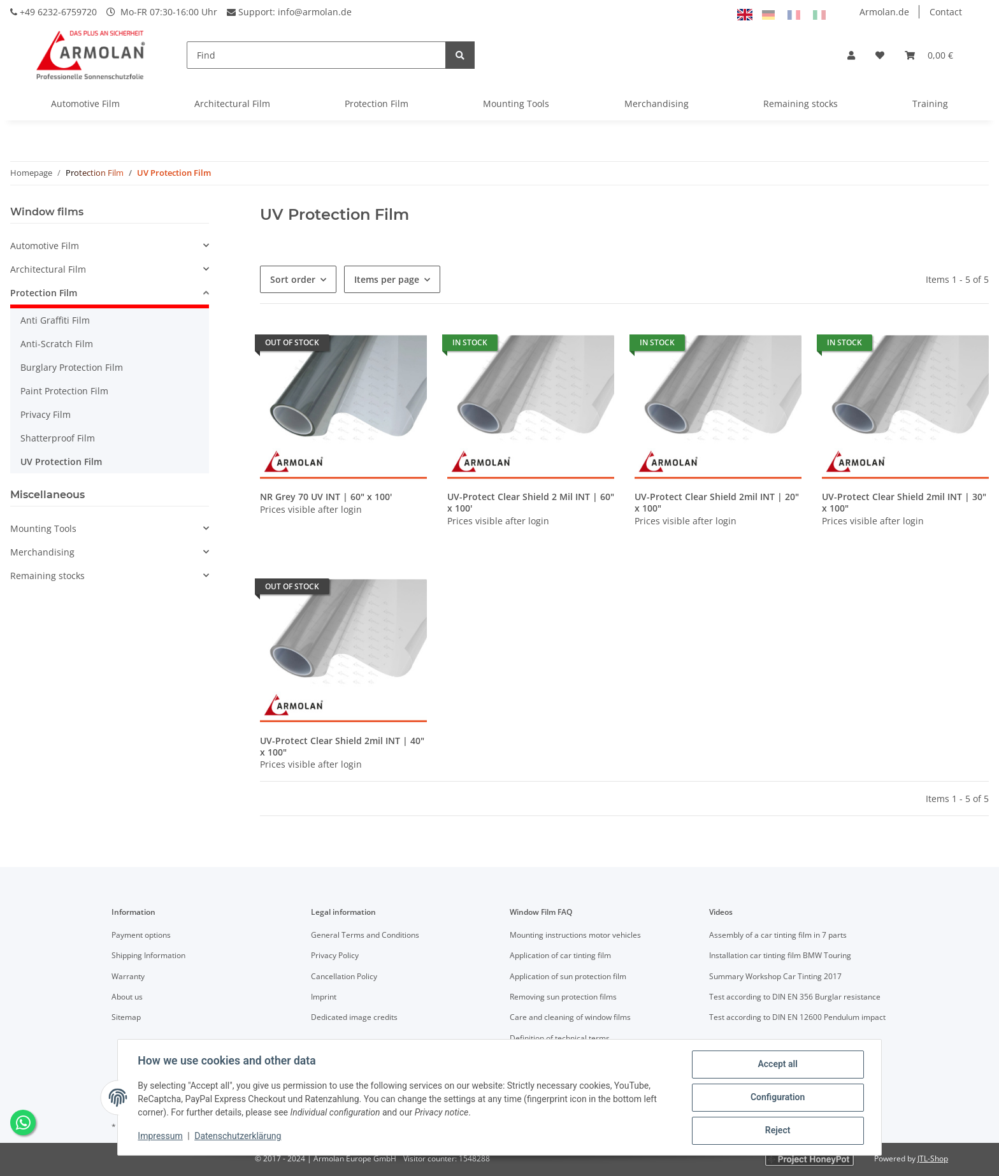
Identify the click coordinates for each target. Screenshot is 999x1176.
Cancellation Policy (344, 976)
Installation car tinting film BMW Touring (780, 955)
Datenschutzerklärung (238, 1136)
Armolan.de (884, 12)
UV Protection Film (61, 461)
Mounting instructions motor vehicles (575, 934)
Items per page (386, 279)
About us (127, 996)
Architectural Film (232, 103)
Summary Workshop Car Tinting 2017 (775, 976)
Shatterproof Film (57, 438)
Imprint (323, 996)
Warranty (128, 976)
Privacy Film (45, 414)
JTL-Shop (932, 1158)
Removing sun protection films (563, 996)
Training (930, 103)
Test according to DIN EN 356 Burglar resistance (794, 996)
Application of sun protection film (568, 976)
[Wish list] (880, 55)
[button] (851, 55)
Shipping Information (148, 955)
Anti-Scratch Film (56, 344)
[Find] (316, 55)
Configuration (777, 1098)
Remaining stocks (800, 103)
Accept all (777, 1064)
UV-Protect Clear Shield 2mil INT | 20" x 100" (717, 502)
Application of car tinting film (560, 955)
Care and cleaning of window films (570, 1017)
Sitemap (126, 1017)
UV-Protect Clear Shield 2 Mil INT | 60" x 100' (530, 502)
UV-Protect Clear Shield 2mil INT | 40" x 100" (342, 746)
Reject (777, 1131)
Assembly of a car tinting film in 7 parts (778, 934)
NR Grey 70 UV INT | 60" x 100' (326, 497)
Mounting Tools (516, 103)
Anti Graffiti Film (55, 320)
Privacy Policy (335, 955)
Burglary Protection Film (71, 367)
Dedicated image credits (354, 1017)
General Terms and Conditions (365, 934)
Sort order (292, 279)
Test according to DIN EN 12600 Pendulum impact (797, 1017)
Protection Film (376, 103)
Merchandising (656, 103)
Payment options (141, 934)
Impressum (160, 1136)
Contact (946, 12)
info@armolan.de (315, 12)
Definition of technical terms (560, 1038)
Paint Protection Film (64, 391)
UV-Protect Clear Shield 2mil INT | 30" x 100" (904, 502)
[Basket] (929, 55)
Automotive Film (85, 103)
